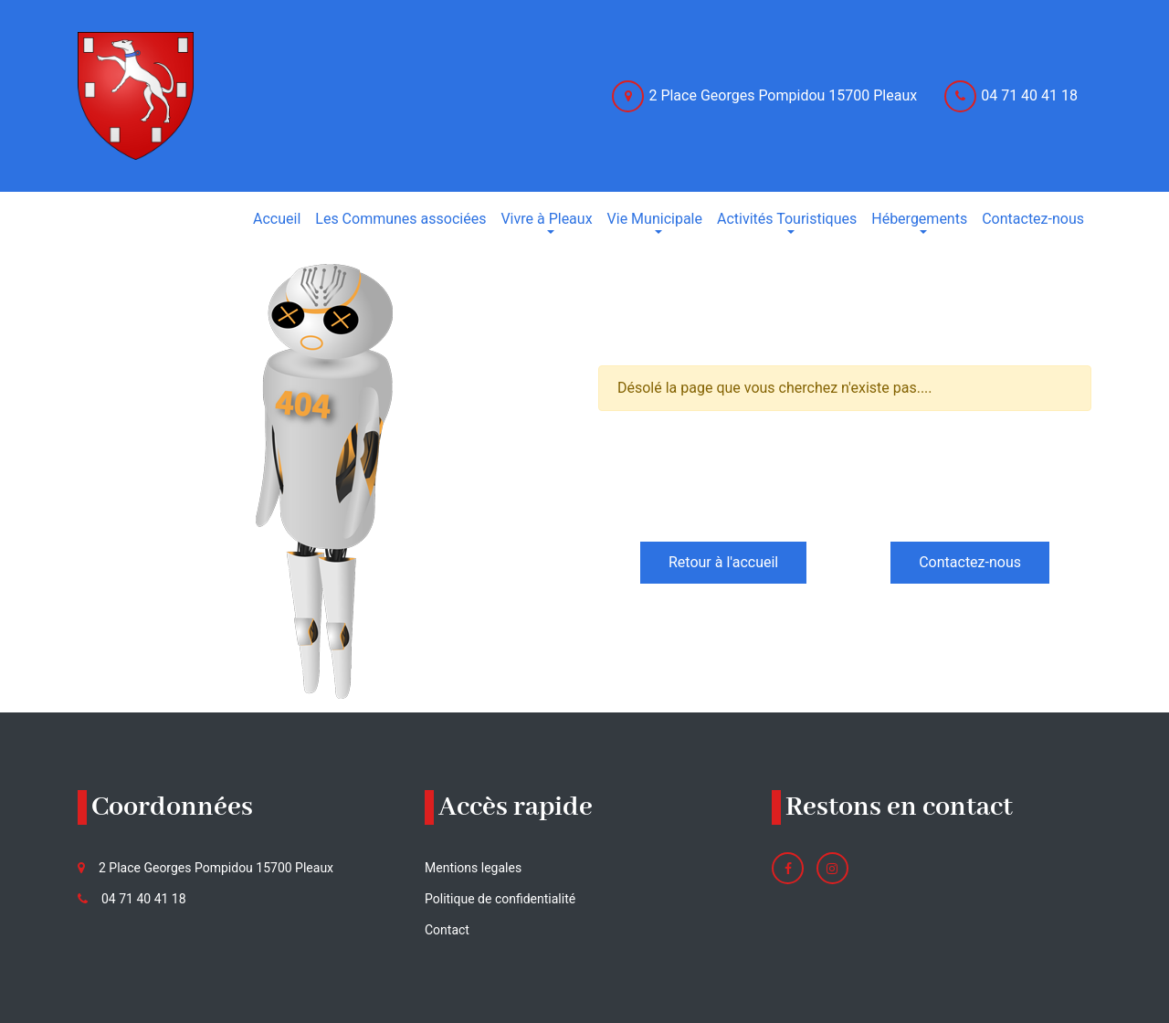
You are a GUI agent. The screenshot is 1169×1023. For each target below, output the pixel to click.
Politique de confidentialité (500, 898)
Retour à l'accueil (723, 562)
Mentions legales (473, 867)
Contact (447, 930)
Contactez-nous (970, 562)
